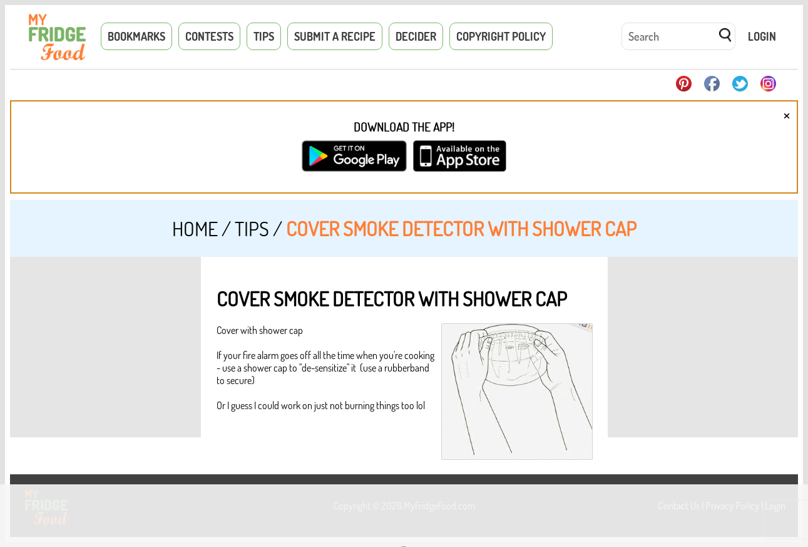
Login (762, 36)
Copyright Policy (501, 36)
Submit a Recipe (335, 36)
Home (195, 228)
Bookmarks (136, 36)
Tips (263, 36)
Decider (416, 36)
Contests (209, 36)
